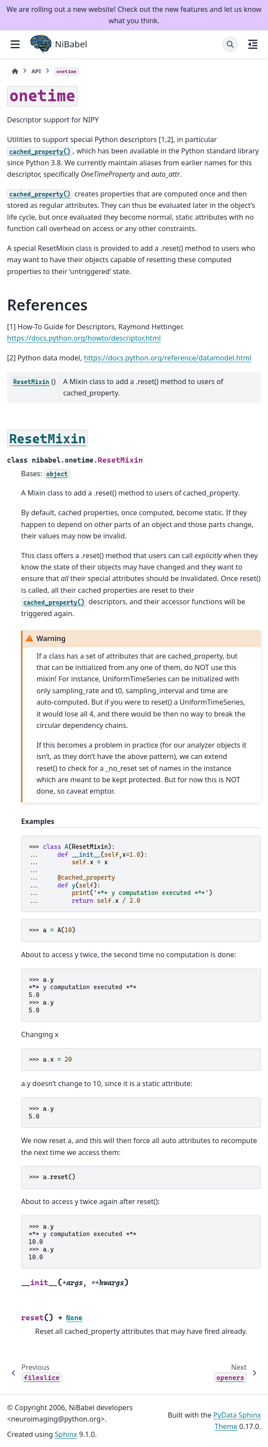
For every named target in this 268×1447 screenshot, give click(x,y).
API (36, 71)
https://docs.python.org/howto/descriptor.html (84, 338)
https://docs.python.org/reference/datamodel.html (167, 358)
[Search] (230, 44)
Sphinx (66, 1434)
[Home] (15, 71)
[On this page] (253, 44)
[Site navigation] (15, 44)
